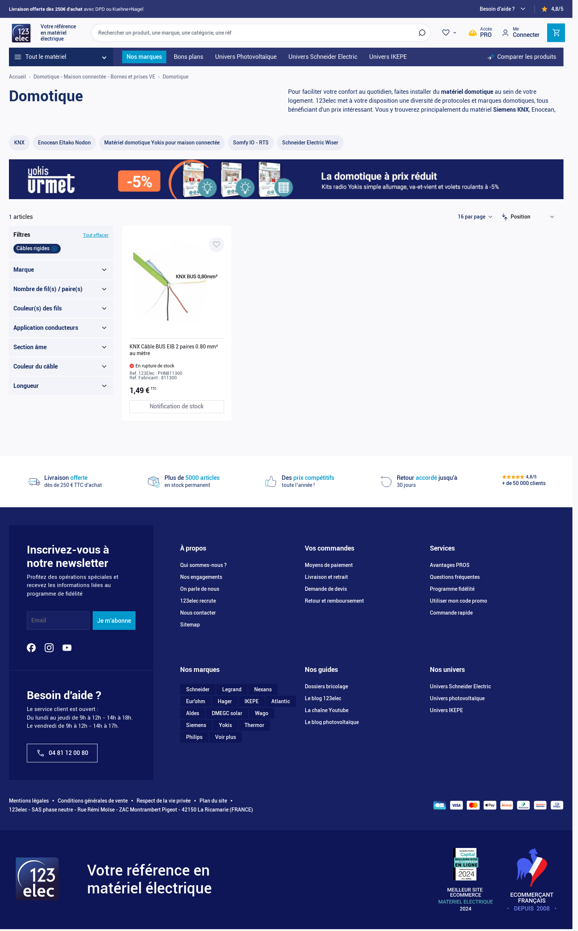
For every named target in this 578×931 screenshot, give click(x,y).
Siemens (196, 725)
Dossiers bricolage (326, 686)
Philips (194, 737)
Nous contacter (198, 612)
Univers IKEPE (446, 710)
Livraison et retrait (326, 577)
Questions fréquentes (455, 577)
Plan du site (213, 800)
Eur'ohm (195, 701)
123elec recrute (198, 600)
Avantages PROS (450, 565)
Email (38, 620)
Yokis (225, 725)
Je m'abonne (114, 620)
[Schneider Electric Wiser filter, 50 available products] (310, 142)
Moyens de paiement (329, 565)
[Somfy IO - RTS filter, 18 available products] (251, 142)
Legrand (232, 689)
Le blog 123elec (323, 698)
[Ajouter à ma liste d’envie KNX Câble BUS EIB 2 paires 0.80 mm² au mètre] (216, 244)
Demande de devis (326, 589)
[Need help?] (503, 8)
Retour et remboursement (334, 600)
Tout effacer (96, 235)
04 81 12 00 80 (62, 753)
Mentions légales (29, 800)
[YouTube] (67, 647)
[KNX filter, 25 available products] (19, 142)
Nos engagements (201, 577)
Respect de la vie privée (164, 800)
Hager (225, 701)
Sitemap (190, 624)
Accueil (17, 77)
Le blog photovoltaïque (332, 722)
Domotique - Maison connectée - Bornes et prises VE (94, 77)
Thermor (254, 725)
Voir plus (225, 737)
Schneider (198, 689)
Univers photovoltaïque (457, 698)
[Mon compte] (520, 32)
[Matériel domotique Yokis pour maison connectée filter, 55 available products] (162, 142)
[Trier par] (534, 217)
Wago (261, 713)
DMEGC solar (227, 713)
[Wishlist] (450, 33)
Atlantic (280, 701)
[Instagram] (49, 647)
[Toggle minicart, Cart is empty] (556, 32)
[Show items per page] (475, 217)
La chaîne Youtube (326, 710)
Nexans (263, 689)
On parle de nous (199, 589)
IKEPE (252, 701)
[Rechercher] (422, 32)
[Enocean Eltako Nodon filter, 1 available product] (64, 142)
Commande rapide (451, 612)
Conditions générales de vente (93, 800)
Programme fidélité (452, 589)
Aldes (192, 713)
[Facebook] (31, 647)
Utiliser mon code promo (458, 600)
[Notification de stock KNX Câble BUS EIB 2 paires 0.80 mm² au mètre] (177, 406)
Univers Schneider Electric (460, 686)
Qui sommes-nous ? (203, 565)
